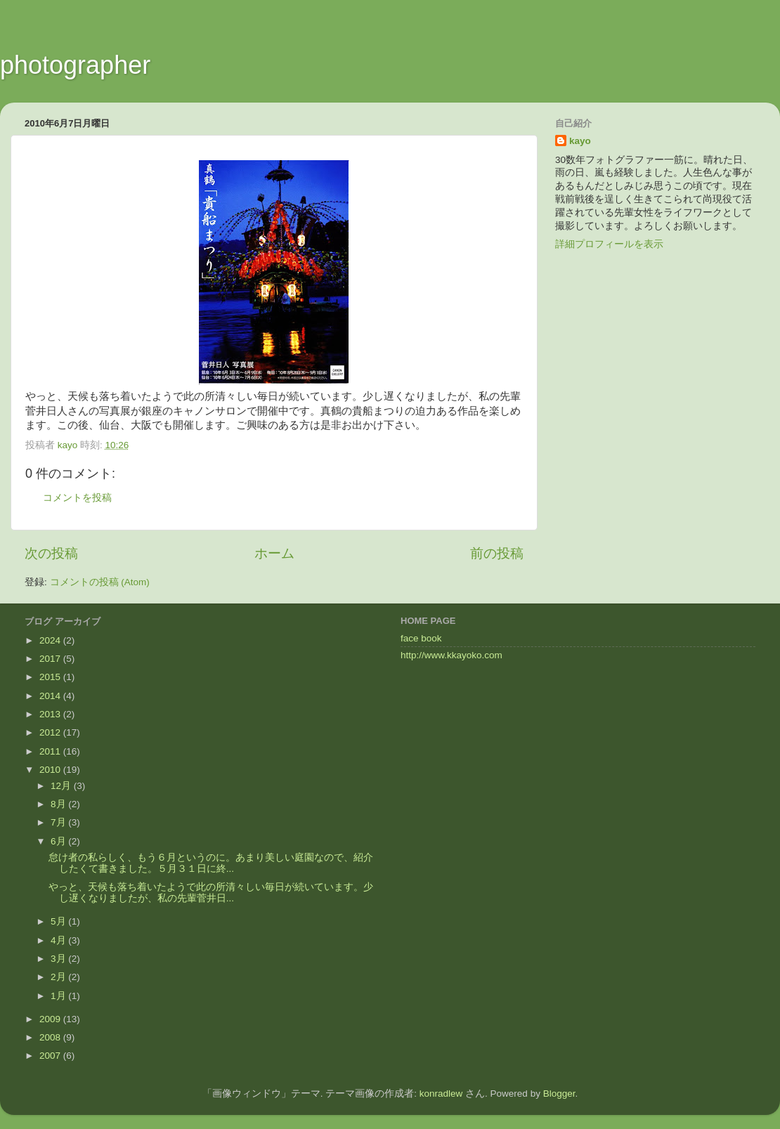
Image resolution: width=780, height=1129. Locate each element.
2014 (51, 696)
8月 (59, 804)
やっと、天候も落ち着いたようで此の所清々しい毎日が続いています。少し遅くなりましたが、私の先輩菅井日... (210, 892)
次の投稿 (51, 553)
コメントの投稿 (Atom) (100, 582)
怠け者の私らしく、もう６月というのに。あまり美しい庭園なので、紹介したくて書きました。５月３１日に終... (210, 863)
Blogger (559, 1093)
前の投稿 (497, 553)
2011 (51, 751)
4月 (59, 940)
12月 (62, 786)
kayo (580, 141)
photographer (75, 65)
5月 (59, 921)
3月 (59, 958)
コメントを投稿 (77, 497)
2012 (51, 732)
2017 (51, 658)
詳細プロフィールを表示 (609, 244)
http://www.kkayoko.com (451, 655)
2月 (59, 977)
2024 (51, 640)
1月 (59, 996)
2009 (51, 1019)
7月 (59, 822)
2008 (51, 1037)
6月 (59, 841)
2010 (51, 769)
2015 (51, 677)
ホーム (274, 553)
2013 (51, 714)
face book (421, 638)
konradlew (441, 1093)
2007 (51, 1055)
